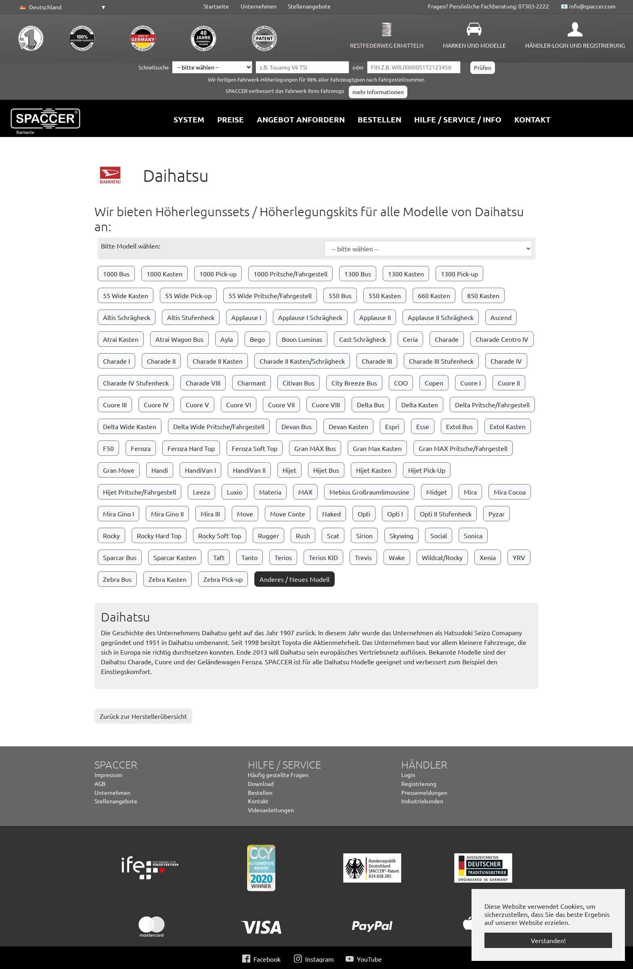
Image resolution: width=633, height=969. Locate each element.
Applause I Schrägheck (310, 317)
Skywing (401, 535)
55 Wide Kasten (125, 295)
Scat (333, 535)
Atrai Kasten (120, 339)
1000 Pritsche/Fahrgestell (290, 274)
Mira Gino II (167, 514)
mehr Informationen (378, 91)
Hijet (289, 470)
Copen (434, 383)
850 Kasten (483, 295)
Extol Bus (459, 426)
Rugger (268, 535)
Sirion (364, 535)
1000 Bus (116, 274)
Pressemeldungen (424, 792)
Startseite (216, 6)
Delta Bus (370, 404)
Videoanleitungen (271, 809)
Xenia (488, 557)
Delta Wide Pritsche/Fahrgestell (218, 426)
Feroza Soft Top (254, 448)
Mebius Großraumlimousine (369, 492)
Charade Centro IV (502, 339)
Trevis (363, 557)
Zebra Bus (117, 579)
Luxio (234, 492)
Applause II (375, 317)
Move (245, 514)
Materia (270, 492)
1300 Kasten (406, 274)
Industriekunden (422, 801)
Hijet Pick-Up (426, 470)
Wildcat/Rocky (442, 557)
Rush (303, 535)
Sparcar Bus (119, 557)
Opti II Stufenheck (446, 514)
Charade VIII (203, 383)
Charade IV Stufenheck (136, 383)
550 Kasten (385, 295)
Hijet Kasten (373, 470)
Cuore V (197, 404)
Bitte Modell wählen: (130, 246)
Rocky (111, 535)
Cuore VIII (326, 404)
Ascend (500, 317)
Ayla (226, 339)
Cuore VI (238, 404)
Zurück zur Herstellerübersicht (143, 716)
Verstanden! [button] (548, 940)
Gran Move (118, 470)
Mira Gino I (118, 514)
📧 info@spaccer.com (588, 6)
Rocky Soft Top (219, 535)
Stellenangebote (309, 6)
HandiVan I (200, 470)
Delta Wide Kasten (129, 426)
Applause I (246, 317)
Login (408, 774)
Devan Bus (296, 426)
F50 (108, 448)
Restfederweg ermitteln (386, 45)
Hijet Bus (326, 470)
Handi (159, 470)
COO (401, 383)
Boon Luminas (302, 339)
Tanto (249, 557)
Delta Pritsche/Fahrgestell (492, 404)
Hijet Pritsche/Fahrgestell (139, 492)
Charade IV (506, 361)
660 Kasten (434, 295)
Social (438, 535)
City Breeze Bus (354, 383)
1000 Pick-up (218, 274)
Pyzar (496, 514)
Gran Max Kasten (377, 448)
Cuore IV (156, 404)
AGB (99, 783)
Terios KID (323, 557)
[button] (61, 7)
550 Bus (340, 295)
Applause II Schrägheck (441, 317)
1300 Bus (357, 274)
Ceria (410, 339)
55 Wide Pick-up (188, 295)
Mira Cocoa (510, 492)
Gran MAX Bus (315, 448)
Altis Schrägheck (126, 317)
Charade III (377, 361)
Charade (447, 339)
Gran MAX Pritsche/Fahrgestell (463, 448)
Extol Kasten (508, 426)
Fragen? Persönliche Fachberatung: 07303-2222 (488, 6)
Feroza (141, 448)
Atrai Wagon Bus (179, 339)
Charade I (116, 361)
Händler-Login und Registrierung (575, 45)
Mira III (210, 514)
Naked (331, 514)
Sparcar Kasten (174, 557)
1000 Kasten (164, 274)
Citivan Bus (298, 383)
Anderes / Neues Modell (294, 579)
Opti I (395, 514)
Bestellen (260, 792)
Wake (397, 557)
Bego (257, 339)
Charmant (251, 383)
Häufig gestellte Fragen (278, 774)
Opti (364, 514)
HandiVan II (249, 470)
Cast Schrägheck (362, 339)
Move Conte (287, 514)
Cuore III (115, 404)
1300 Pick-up (459, 274)
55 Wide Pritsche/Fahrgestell (270, 295)
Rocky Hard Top (159, 535)
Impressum (108, 774)
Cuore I (470, 383)
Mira (470, 492)
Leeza (201, 492)
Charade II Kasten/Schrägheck (302, 361)
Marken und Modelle (474, 45)
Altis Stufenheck (190, 317)
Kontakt (258, 801)
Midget (436, 492)
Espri (392, 426)
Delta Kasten (419, 404)
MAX (305, 492)
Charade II (161, 361)
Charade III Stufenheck (441, 361)
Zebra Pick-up (223, 579)
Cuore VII (281, 404)
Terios (283, 557)
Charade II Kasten (218, 361)
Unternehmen (259, 6)
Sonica (473, 535)
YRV (519, 557)
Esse (422, 426)
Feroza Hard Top (191, 448)
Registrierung (418, 783)
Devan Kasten (348, 426)
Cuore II (509, 383)
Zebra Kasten (168, 579)
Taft (218, 557)
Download (261, 783)
